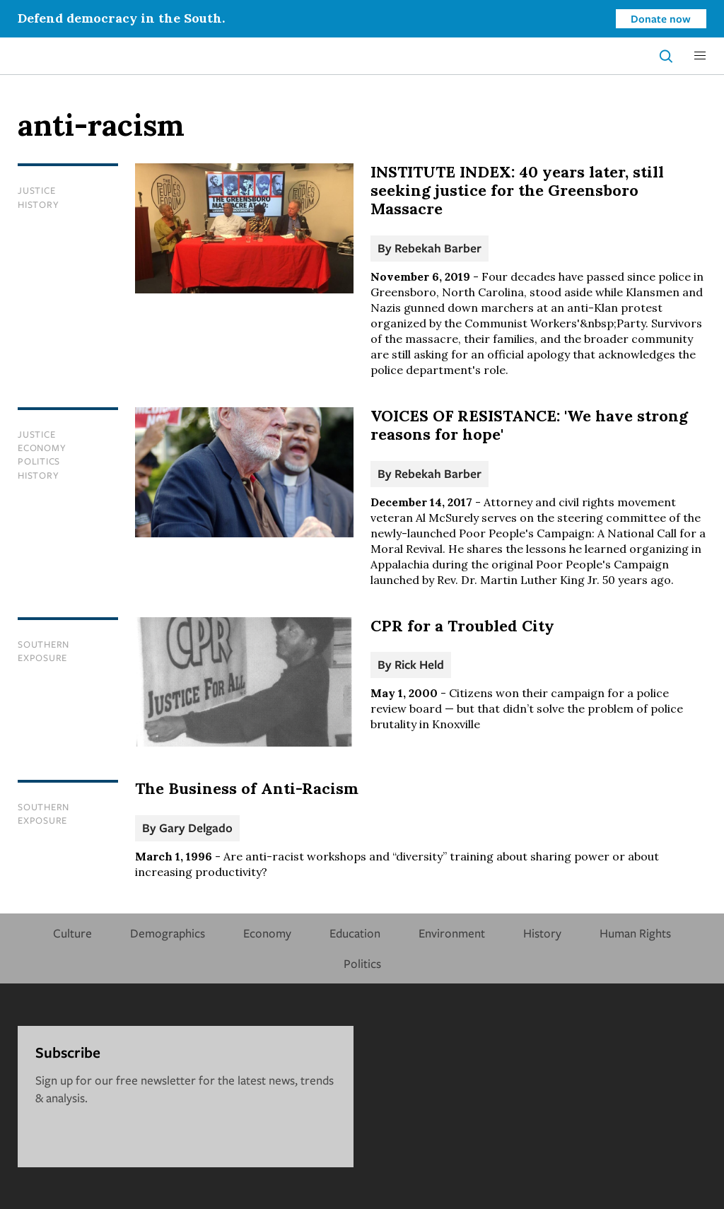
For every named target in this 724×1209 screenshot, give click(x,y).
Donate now (661, 18)
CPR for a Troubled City (462, 626)
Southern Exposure (43, 651)
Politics (39, 461)
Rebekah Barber (438, 248)
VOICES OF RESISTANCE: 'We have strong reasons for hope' (529, 425)
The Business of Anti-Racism (246, 788)
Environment (452, 933)
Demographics (167, 933)
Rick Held (419, 664)
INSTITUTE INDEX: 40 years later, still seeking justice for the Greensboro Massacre (517, 190)
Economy (42, 447)
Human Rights (635, 933)
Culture (72, 933)
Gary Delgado (196, 827)
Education (354, 933)
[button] (700, 55)
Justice (36, 190)
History (38, 204)
